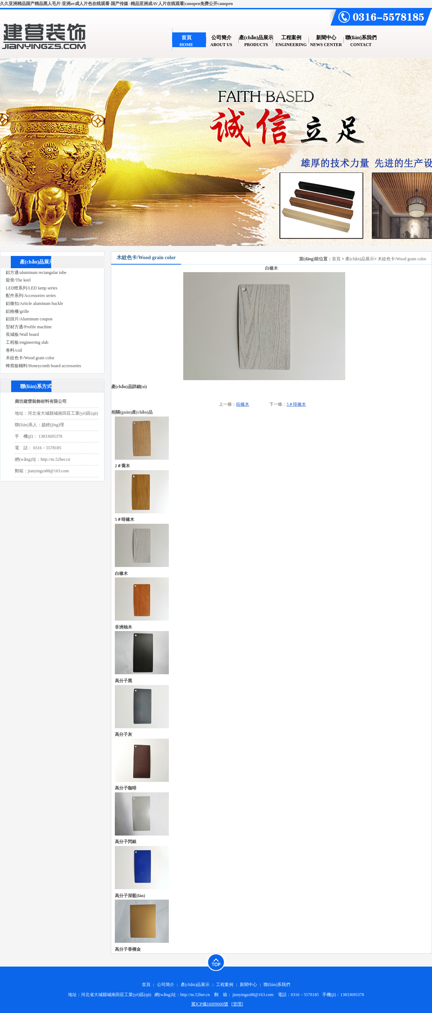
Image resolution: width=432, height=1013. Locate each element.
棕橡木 (242, 404)
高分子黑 (123, 680)
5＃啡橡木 (296, 404)
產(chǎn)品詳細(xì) (129, 386)
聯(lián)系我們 (277, 984)
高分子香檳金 (128, 949)
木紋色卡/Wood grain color (402, 258)
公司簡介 (165, 984)
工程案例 (224, 984)
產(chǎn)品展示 (359, 258)
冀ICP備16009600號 (209, 1004)
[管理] (237, 1004)
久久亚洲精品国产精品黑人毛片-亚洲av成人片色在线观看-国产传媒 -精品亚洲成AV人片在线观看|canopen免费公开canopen (116, 3)
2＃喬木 (122, 465)
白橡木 (121, 573)
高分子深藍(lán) (130, 895)
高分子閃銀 (125, 841)
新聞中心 (248, 984)
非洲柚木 (123, 627)
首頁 (336, 258)
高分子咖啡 (125, 788)
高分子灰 (123, 734)
